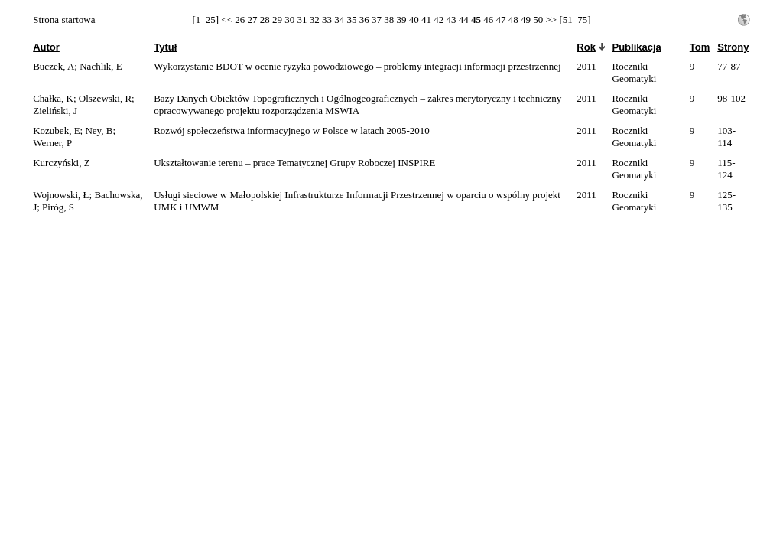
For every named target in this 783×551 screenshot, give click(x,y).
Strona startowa (64, 19)
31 (302, 19)
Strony (733, 47)
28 (265, 19)
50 (538, 19)
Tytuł (165, 47)
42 (438, 19)
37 (377, 19)
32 (315, 19)
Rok (586, 47)
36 (364, 19)
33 (327, 19)
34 (339, 19)
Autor (46, 47)
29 (277, 19)
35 (352, 19)
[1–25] (206, 19)
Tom (700, 47)
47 (501, 19)
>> (551, 19)
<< (226, 19)
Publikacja (636, 47)
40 (414, 19)
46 (488, 19)
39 (402, 19)
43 (451, 19)
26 (240, 19)
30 (289, 19)
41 (426, 19)
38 (389, 19)
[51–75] (574, 19)
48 (513, 19)
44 (464, 19)
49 (526, 19)
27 (253, 19)
